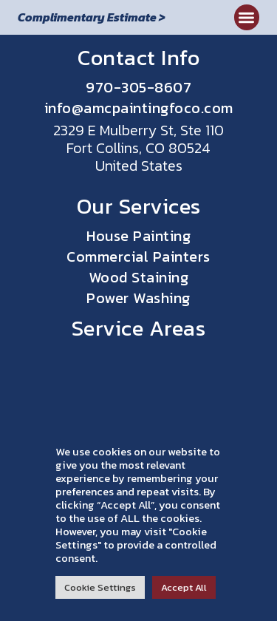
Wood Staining (139, 277)
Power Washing (138, 298)
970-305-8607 (138, 87)
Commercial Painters (138, 256)
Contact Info (138, 57)
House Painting (138, 236)
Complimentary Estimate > (91, 17)
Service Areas (139, 328)
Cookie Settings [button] (100, 587)
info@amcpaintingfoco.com (138, 108)
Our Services (139, 206)
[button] (247, 17)
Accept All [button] (184, 587)
